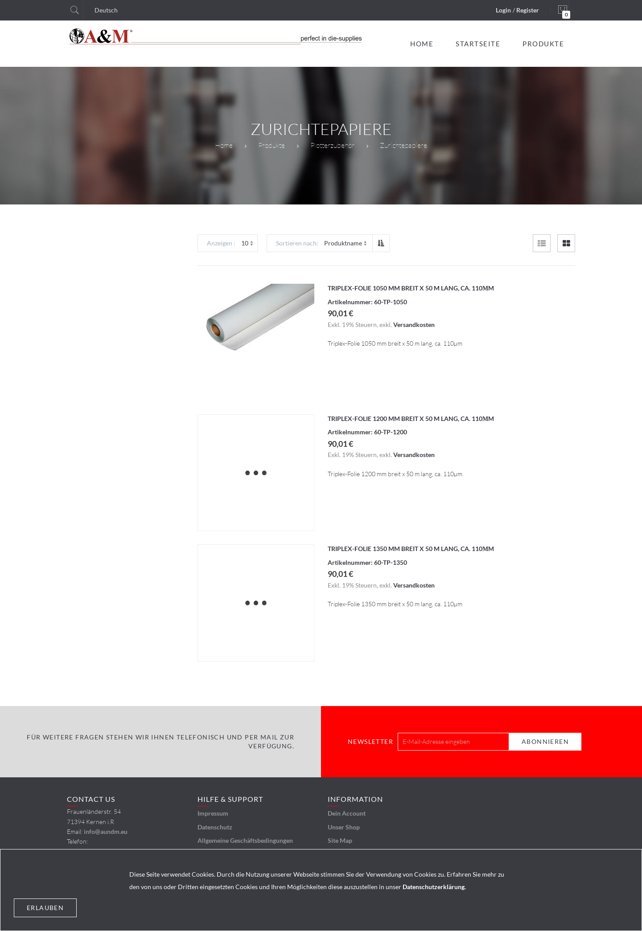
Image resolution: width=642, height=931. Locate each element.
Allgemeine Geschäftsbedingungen (245, 840)
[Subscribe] (545, 742)
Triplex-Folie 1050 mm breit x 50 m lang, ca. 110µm (411, 288)
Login (503, 10)
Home (224, 145)
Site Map (340, 840)
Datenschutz (215, 827)
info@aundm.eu (106, 831)
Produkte (271, 145)
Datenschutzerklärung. (434, 886)
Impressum (213, 813)
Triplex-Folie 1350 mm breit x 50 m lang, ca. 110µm (411, 548)
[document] (321, 890)
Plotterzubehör (332, 145)
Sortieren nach (296, 243)
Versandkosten (414, 324)
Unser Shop (344, 827)
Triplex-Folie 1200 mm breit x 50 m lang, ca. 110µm (411, 418)
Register (527, 10)
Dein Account (347, 813)
